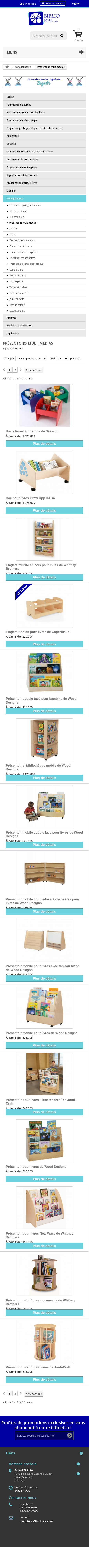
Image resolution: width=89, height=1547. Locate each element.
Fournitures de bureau (19, 104)
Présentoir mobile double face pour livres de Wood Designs (44, 834)
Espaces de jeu (17, 310)
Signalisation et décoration (22, 175)
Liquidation (13, 333)
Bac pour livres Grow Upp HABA (30, 498)
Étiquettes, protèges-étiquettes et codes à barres (34, 128)
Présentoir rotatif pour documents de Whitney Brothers (40, 1302)
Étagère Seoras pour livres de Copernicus (37, 632)
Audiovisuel (13, 136)
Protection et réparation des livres (26, 112)
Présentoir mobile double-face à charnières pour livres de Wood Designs (42, 901)
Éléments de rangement (22, 240)
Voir (52, 358)
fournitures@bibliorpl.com (36, 1521)
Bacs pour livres (17, 211)
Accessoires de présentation (22, 159)
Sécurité (11, 143)
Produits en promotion (19, 325)
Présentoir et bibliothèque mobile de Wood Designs (38, 767)
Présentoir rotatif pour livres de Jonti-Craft (38, 1367)
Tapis (12, 234)
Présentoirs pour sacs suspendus (26, 263)
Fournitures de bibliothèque (22, 120)
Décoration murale (19, 293)
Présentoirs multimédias (23, 222)
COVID (10, 97)
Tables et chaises (18, 287)
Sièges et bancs (17, 275)
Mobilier (11, 190)
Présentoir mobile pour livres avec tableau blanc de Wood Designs (42, 968)
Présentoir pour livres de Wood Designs (36, 1166)
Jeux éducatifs (16, 299)
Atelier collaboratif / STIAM (22, 183)
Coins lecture (16, 269)
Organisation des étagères (22, 167)
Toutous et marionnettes (22, 258)
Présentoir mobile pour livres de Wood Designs (41, 1033)
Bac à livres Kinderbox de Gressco (32, 431)
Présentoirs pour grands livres (25, 205)
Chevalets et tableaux (20, 246)
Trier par (8, 358)
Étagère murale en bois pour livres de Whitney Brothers (41, 567)
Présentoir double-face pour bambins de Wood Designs (41, 700)
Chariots (13, 228)
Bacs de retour (17, 305)
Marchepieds (16, 281)
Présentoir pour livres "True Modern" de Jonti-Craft (41, 1101)
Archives (11, 317)
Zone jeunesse (15, 198)
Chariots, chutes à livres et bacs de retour (30, 151)
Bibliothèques (16, 217)
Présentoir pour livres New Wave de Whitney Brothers (39, 1235)
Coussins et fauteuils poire (23, 252)
